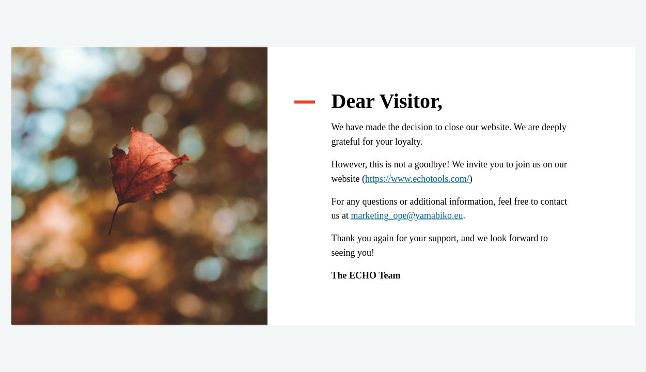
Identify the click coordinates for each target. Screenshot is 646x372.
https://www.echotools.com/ (417, 178)
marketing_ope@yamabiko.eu (407, 215)
